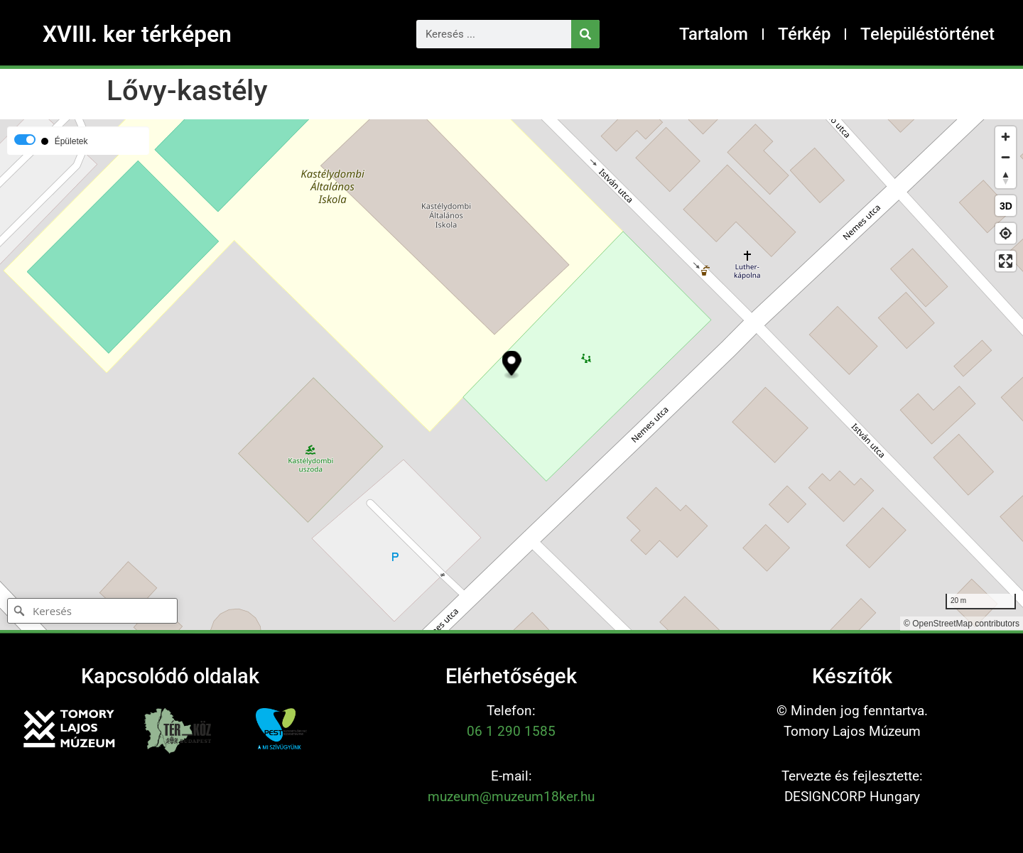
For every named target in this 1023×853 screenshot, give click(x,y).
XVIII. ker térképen (137, 34)
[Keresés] (585, 34)
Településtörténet (927, 34)
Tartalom (713, 34)
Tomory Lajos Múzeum (852, 731)
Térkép (804, 34)
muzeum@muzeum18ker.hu (511, 796)
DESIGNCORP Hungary (852, 796)
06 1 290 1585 (511, 731)
